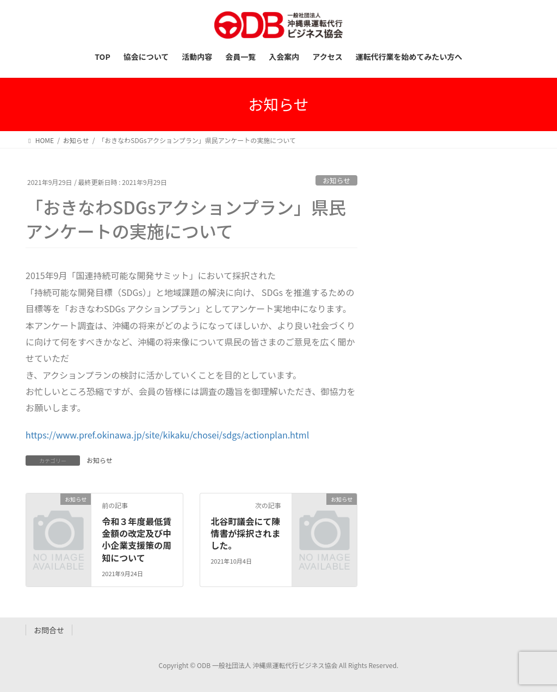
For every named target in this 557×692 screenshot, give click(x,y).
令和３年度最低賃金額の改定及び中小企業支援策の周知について (136, 539)
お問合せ (49, 630)
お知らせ (336, 180)
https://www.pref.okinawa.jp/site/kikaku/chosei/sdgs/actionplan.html (167, 434)
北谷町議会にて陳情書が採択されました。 (245, 533)
